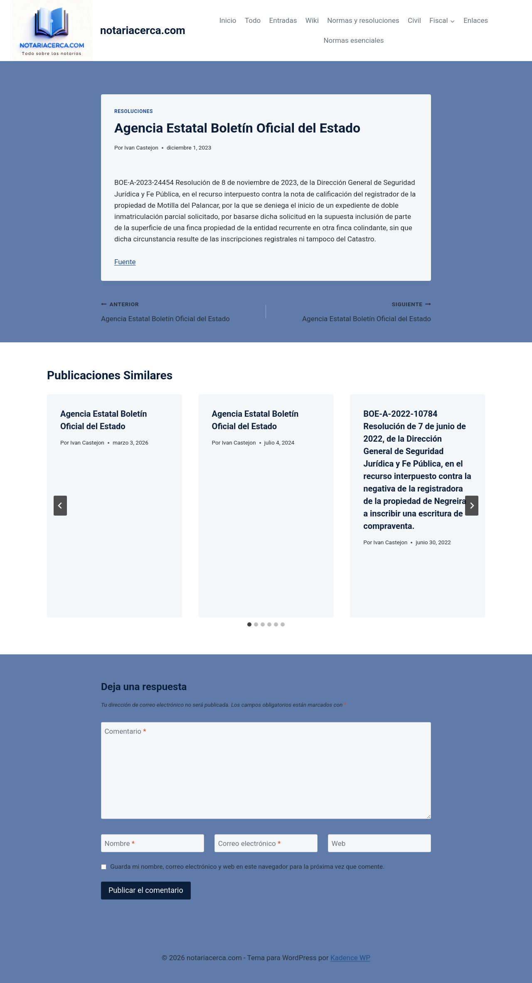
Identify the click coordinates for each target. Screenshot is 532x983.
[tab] (249, 624)
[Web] (379, 843)
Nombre (120, 843)
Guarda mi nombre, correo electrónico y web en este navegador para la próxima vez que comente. (247, 866)
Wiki (312, 20)
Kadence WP (350, 958)
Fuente (125, 262)
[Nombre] (152, 843)
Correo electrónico (249, 843)
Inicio (227, 20)
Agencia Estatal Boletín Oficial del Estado (180, 310)
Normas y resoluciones (363, 20)
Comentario (125, 731)
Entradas (283, 20)
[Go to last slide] (60, 506)
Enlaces (475, 20)
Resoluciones (133, 111)
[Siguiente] (471, 506)
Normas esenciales (353, 40)
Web (338, 843)
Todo (253, 20)
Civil (414, 20)
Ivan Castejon (141, 147)
